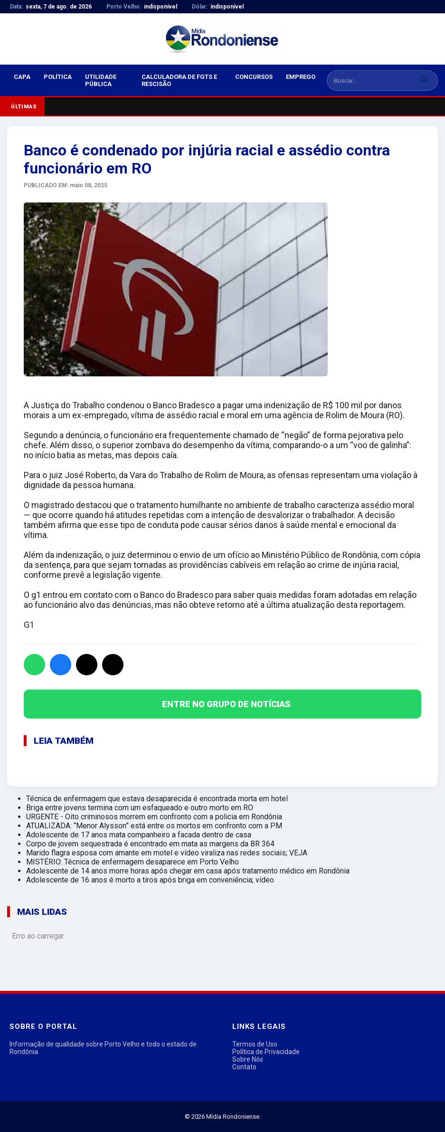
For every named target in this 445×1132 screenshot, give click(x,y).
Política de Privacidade (266, 1051)
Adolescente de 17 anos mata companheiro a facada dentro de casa (138, 834)
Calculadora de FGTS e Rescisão (179, 80)
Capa (22, 76)
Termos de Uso (254, 1044)
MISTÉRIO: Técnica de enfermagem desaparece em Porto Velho (132, 861)
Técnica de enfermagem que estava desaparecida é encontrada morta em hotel (157, 798)
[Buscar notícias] (370, 80)
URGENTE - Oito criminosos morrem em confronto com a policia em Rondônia (154, 816)
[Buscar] (425, 80)
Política (58, 76)
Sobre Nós (247, 1059)
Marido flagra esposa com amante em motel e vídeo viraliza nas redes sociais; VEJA (166, 852)
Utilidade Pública (100, 80)
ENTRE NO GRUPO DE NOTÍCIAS (226, 704)
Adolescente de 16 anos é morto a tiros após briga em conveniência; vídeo (150, 879)
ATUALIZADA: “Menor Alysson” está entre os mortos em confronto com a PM (154, 825)
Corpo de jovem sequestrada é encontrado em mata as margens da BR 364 (150, 843)
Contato (244, 1067)
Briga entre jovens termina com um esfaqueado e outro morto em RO (139, 807)
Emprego (300, 76)
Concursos (254, 76)
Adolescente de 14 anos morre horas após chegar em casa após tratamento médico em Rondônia (188, 870)
